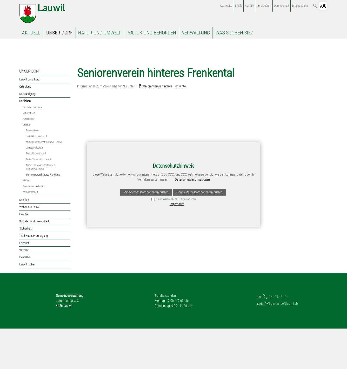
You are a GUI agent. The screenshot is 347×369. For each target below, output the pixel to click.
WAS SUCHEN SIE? (234, 33)
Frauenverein (32, 170)
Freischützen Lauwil (36, 194)
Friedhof (24, 283)
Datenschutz (281, 5)
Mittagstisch (29, 153)
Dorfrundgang (27, 134)
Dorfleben (25, 141)
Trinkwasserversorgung (33, 276)
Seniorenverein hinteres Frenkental (43, 215)
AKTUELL (31, 33)
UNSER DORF (59, 33)
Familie (23, 254)
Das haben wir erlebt (32, 147)
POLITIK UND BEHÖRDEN (151, 33)
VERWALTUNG (196, 33)
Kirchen (26, 221)
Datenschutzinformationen (192, 179)
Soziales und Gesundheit (34, 262)
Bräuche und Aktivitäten (34, 226)
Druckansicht (300, 5)
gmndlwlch (284, 344)
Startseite (226, 5)
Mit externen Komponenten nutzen (146, 192)
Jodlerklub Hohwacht (36, 176)
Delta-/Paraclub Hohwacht (39, 199)
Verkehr (24, 290)
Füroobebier (28, 159)
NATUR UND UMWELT (99, 33)
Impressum (264, 5)
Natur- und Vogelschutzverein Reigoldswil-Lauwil (40, 207)
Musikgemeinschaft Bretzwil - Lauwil (44, 182)
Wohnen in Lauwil (29, 247)
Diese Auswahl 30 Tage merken (175, 199)
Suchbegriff (315, 6)
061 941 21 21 (278, 337)
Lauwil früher (27, 305)
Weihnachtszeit (30, 232)
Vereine (26, 165)
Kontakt (249, 5)
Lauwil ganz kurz (29, 120)
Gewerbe (24, 297)
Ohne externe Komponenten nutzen (199, 192)
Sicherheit (25, 269)
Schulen (24, 240)
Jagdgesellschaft (34, 188)
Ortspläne (25, 127)
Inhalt (238, 5)
